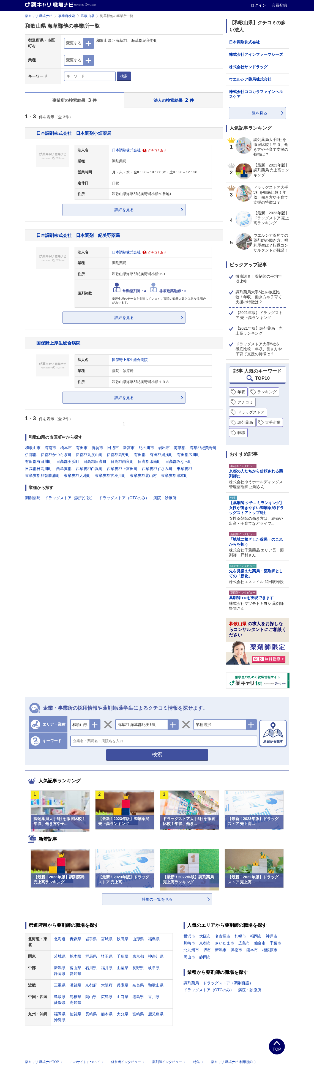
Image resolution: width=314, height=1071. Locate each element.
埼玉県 (107, 956)
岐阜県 (154, 968)
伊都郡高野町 (118, 454)
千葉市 (275, 943)
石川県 (91, 968)
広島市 (244, 943)
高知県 (75, 1002)
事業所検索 (66, 16)
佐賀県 (75, 1014)
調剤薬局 (32, 498)
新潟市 (220, 950)
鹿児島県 (155, 1014)
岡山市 (189, 957)
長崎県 (91, 1014)
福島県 (154, 939)
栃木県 (75, 956)
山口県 (122, 996)
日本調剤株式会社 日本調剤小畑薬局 (73, 133)
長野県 (138, 968)
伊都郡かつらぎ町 (56, 454)
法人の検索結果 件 (174, 100)
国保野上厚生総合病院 (58, 342)
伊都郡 (31, 454)
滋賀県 (75, 985)
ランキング (267, 392)
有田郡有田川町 (38, 461)
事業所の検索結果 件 (74, 100)
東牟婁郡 (184, 468)
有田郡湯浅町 (161, 454)
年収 (241, 392)
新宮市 (129, 448)
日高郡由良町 (122, 461)
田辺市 (113, 448)
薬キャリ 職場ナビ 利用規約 (233, 1062)
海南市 (50, 448)
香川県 (154, 996)
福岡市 (256, 936)
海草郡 (179, 448)
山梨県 (122, 968)
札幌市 (240, 936)
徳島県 (138, 996)
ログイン (259, 5)
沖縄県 (59, 1020)
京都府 (91, 985)
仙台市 (260, 943)
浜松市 (236, 950)
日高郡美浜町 (67, 461)
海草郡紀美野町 (203, 448)
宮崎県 (138, 1014)
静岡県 (59, 973)
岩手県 (91, 939)
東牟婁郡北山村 (143, 475)
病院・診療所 (164, 498)
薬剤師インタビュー (169, 1062)
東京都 (138, 956)
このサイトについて (87, 1062)
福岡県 (59, 1014)
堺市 (207, 950)
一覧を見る (257, 113)
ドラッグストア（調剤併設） (70, 498)
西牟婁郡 (64, 468)
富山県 (75, 968)
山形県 (138, 939)
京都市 (205, 943)
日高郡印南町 (149, 461)
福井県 (107, 968)
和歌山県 (87, 16)
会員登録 (279, 5)
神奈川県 (155, 956)
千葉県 (122, 956)
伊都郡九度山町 (89, 454)
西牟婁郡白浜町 (89, 468)
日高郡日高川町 (38, 468)
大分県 (122, 1014)
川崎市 (189, 943)
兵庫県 (122, 985)
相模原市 (269, 950)
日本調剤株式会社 (126, 150)
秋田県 (122, 939)
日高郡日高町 (95, 461)
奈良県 (138, 985)
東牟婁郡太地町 (77, 475)
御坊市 (97, 448)
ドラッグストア (250, 412)
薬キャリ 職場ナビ (38, 16)
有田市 (82, 448)
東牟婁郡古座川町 (110, 475)
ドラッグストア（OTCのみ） (124, 498)
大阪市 (205, 936)
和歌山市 (32, 448)
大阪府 (107, 985)
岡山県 (91, 996)
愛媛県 (59, 1002)
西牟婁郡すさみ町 (157, 468)
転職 (241, 432)
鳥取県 (59, 996)
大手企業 (272, 422)
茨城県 (59, 956)
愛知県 (75, 973)
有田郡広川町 (188, 454)
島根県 (75, 996)
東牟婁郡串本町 (174, 475)
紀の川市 (146, 448)
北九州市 (191, 950)
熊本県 (107, 1014)
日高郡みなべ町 (178, 461)
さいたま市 (224, 943)
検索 (123, 76)
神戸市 (271, 936)
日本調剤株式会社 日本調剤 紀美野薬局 (78, 235)
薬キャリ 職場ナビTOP (44, 1062)
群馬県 (91, 956)
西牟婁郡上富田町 (122, 468)
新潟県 (59, 968)
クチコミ (245, 402)
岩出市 (164, 448)
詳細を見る (124, 209)
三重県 (59, 985)
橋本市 (66, 448)
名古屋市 (222, 936)
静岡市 (205, 957)
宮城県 (107, 939)
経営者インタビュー (128, 1062)
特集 (198, 1062)
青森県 (75, 939)
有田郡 (140, 454)
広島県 (107, 996)
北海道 (59, 939)
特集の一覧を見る (157, 899)
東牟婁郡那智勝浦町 (42, 475)
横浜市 (189, 936)
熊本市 (252, 950)
